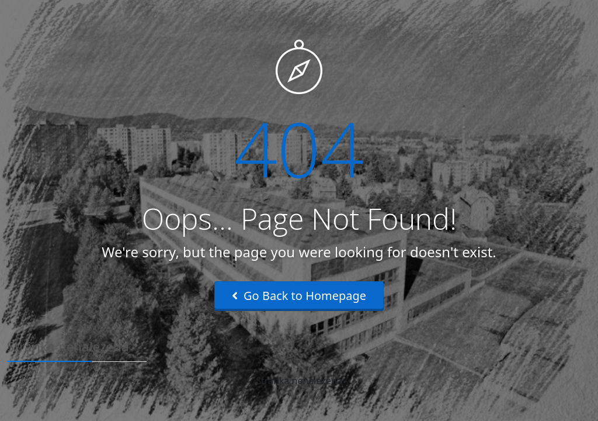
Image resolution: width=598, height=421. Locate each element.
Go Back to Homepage (299, 295)
